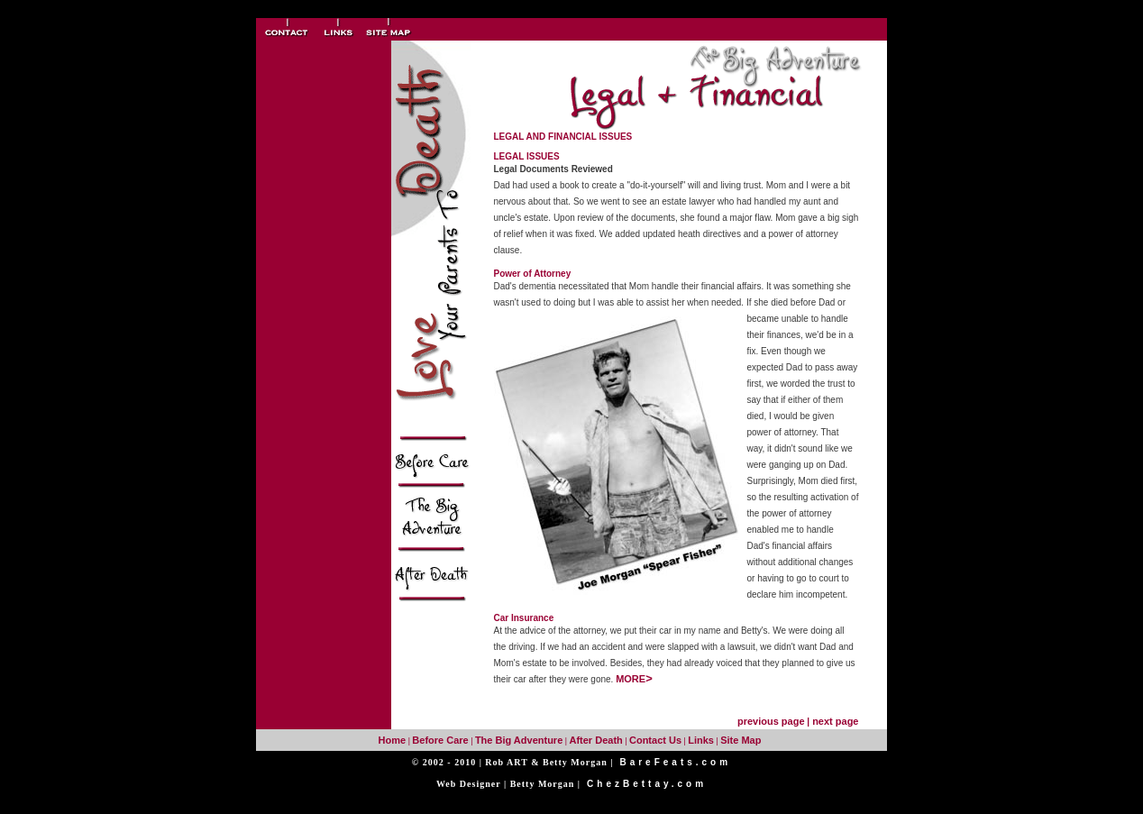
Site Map (740, 740)
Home (393, 740)
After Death (595, 740)
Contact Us (655, 740)
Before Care (440, 740)
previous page (771, 721)
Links (701, 740)
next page (835, 721)
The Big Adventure (518, 740)
